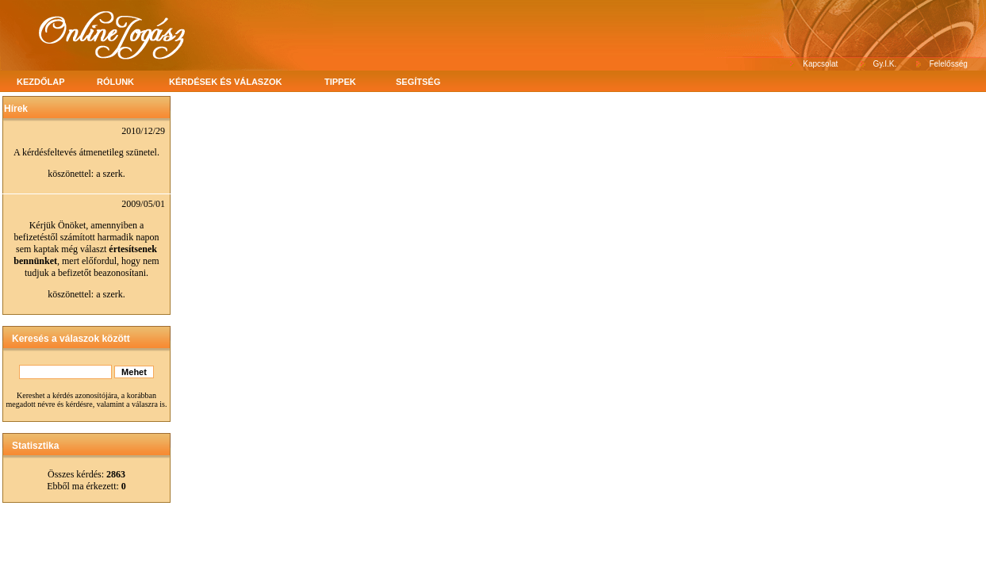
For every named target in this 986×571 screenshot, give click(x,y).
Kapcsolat (820, 63)
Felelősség (948, 63)
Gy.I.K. (885, 63)
